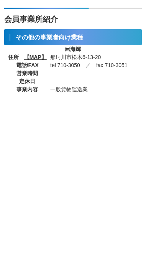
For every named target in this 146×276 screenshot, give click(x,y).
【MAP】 (35, 57)
